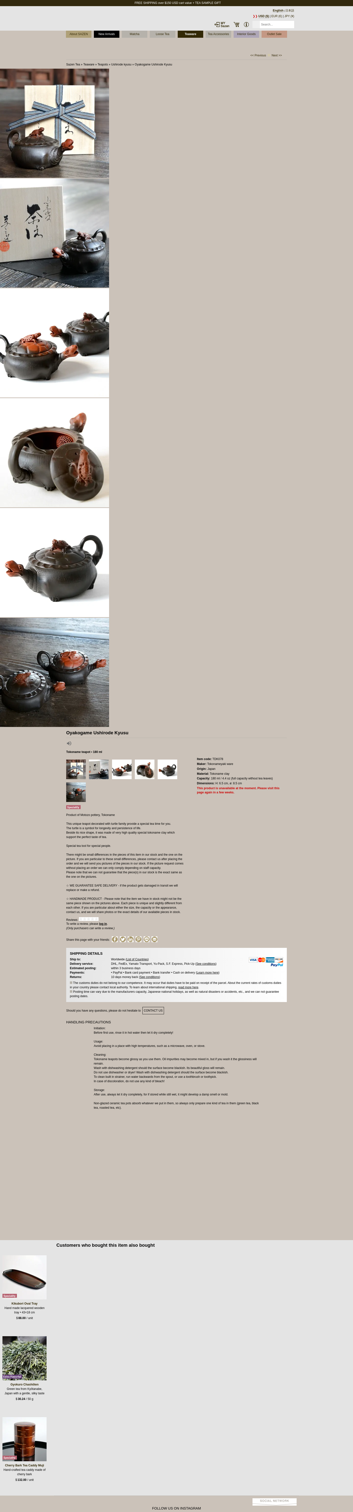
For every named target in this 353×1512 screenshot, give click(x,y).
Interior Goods (246, 34)
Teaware (190, 34)
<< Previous (258, 55)
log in (103, 924)
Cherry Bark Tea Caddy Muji (24, 1465)
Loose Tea (162, 34)
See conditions (205, 964)
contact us (153, 1010)
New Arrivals (107, 34)
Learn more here (208, 972)
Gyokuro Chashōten (25, 1384)
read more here (188, 987)
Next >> (277, 55)
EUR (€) (276, 16)
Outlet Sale (274, 34)
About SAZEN (79, 34)
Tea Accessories (218, 34)
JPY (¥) (289, 16)
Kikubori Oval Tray (25, 1303)
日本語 (289, 10)
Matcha (134, 34)
